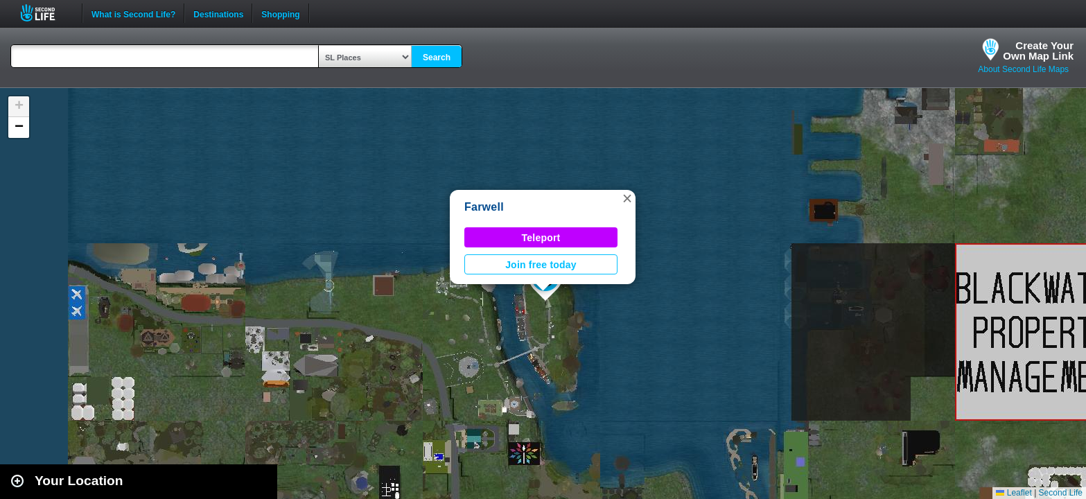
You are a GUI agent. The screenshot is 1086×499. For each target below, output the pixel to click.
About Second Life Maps (1023, 69)
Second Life (45, 12)
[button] (627, 198)
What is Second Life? (133, 13)
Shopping (280, 13)
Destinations (218, 13)
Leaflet (1013, 493)
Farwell (484, 207)
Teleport (541, 237)
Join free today (541, 264)
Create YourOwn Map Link (1038, 51)
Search (436, 57)
